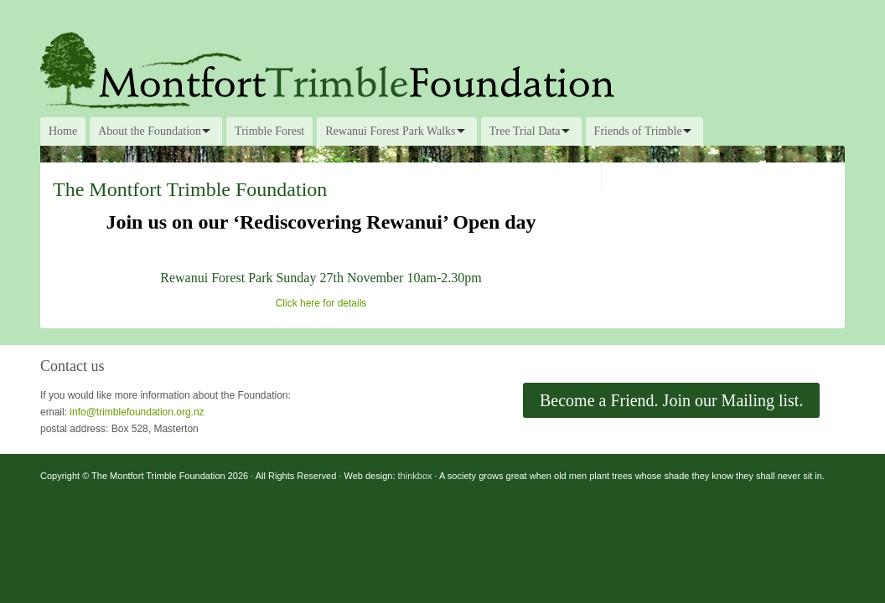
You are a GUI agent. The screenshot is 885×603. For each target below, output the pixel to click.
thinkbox (415, 476)
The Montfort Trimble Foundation (442, 68)
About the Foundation (149, 131)
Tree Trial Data (525, 131)
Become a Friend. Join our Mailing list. (671, 400)
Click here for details (321, 303)
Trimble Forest (269, 131)
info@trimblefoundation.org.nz (137, 412)
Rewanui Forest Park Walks (390, 131)
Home (63, 131)
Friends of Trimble (638, 131)
